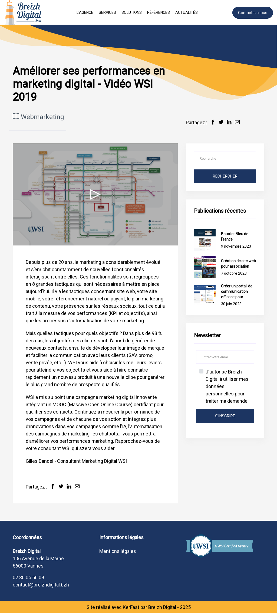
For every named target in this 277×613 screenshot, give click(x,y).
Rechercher (225, 176)
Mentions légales (117, 551)
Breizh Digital (162, 607)
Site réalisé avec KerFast (113, 607)
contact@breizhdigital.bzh (41, 585)
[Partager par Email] (237, 122)
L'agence (85, 12)
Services (107, 12)
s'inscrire (225, 416)
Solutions (131, 12)
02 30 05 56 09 (28, 577)
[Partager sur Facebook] (212, 122)
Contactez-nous (252, 12)
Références (158, 12)
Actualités (186, 12)
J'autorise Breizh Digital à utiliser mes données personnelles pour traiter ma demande (227, 386)
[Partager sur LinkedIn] (229, 122)
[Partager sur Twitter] (221, 122)
